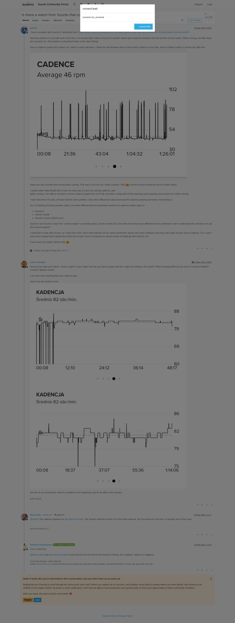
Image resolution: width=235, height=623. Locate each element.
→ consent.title (143, 26)
